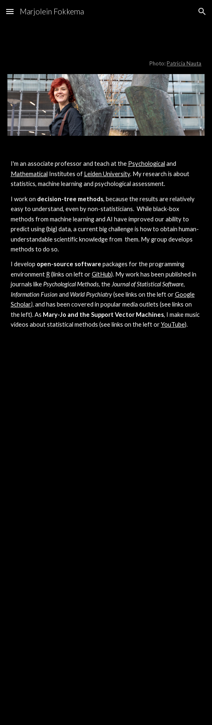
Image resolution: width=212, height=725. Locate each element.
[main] (106, 53)
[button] (10, 11)
